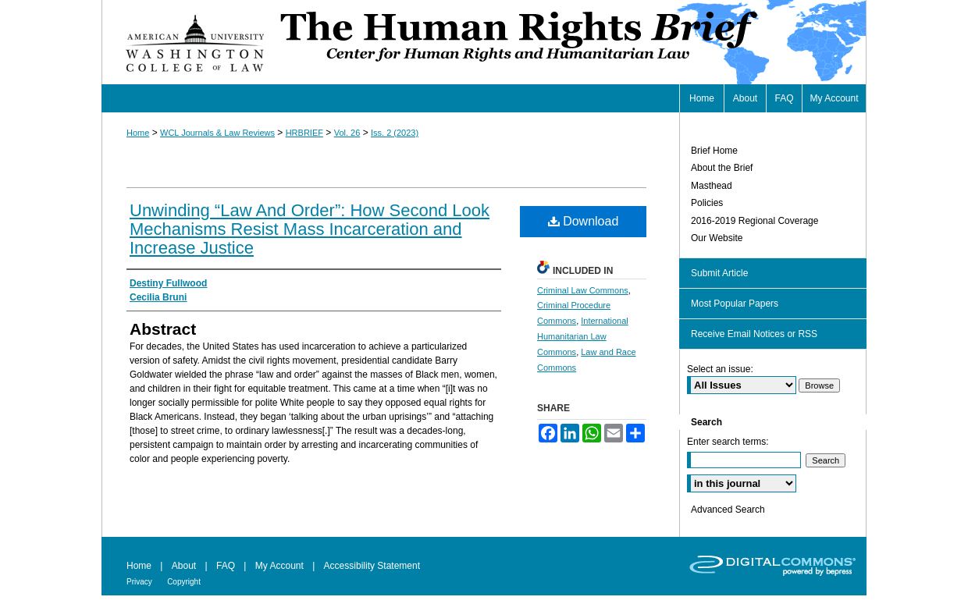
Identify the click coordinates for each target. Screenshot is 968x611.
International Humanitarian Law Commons (582, 336)
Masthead (711, 185)
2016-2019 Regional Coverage (754, 220)
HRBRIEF (304, 132)
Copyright (184, 581)
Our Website (716, 238)
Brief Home (714, 150)
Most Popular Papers (734, 303)
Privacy (139, 581)
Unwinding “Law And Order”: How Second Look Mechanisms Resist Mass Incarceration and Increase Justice (309, 229)
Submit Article (719, 273)
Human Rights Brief (571, 42)
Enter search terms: (728, 441)
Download (583, 221)
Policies (707, 202)
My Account (279, 565)
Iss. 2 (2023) (394, 132)
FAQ (225, 565)
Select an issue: (720, 369)
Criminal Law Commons (582, 290)
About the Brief (722, 167)
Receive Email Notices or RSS (754, 334)
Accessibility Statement (372, 565)
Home (137, 132)
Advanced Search (728, 509)
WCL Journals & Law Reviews (217, 132)
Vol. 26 (347, 132)
